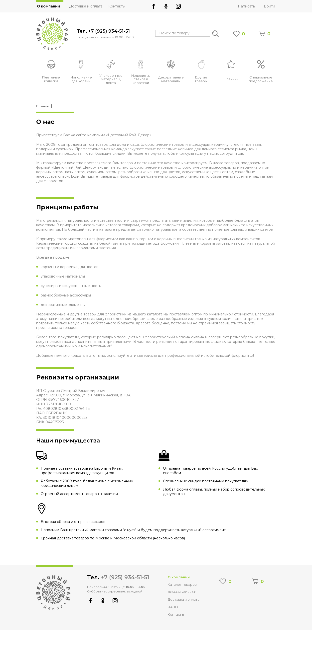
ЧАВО (173, 607)
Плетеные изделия (51, 79)
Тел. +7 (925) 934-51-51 (103, 31)
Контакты (116, 6)
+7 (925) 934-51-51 (125, 577)
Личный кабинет (181, 592)
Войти (269, 6)
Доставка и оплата (86, 6)
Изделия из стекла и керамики (141, 79)
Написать (246, 6)
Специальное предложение (261, 79)
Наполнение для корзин (81, 79)
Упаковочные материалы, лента (111, 79)
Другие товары (201, 79)
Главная (42, 106)
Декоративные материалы (171, 79)
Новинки (231, 79)
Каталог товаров (182, 584)
